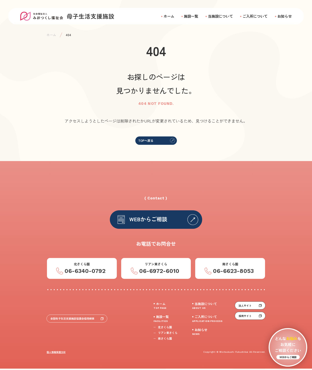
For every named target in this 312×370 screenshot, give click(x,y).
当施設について (220, 16)
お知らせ (284, 16)
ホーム (169, 16)
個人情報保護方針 (56, 353)
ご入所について (255, 16)
